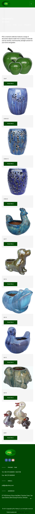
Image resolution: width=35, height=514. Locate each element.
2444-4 (6, 199)
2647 (5, 78)
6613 (5, 357)
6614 (5, 317)
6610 (5, 393)
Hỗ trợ (26, 512)
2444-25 (6, 118)
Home (15, 25)
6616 (5, 279)
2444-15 (6, 159)
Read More (10, 83)
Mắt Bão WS (20, 512)
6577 (5, 239)
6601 (5, 433)
